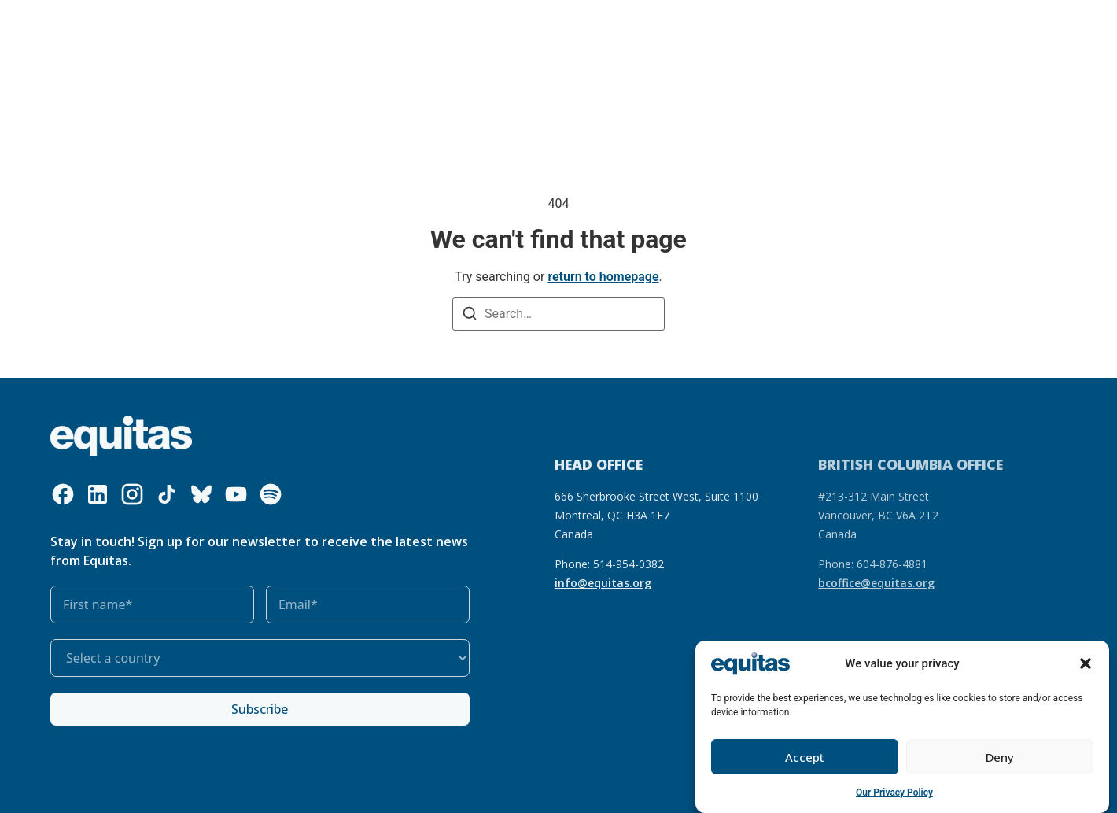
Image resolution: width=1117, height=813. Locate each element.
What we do (297, 27)
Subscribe (259, 709)
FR (831, 26)
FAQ (861, 26)
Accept (804, 757)
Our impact (478, 26)
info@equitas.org (603, 582)
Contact (908, 26)
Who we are (198, 27)
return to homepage (602, 276)
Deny (1000, 757)
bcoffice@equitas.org (876, 582)
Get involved (567, 27)
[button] (1085, 664)
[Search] (469, 315)
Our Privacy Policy (894, 793)
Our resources (393, 26)
